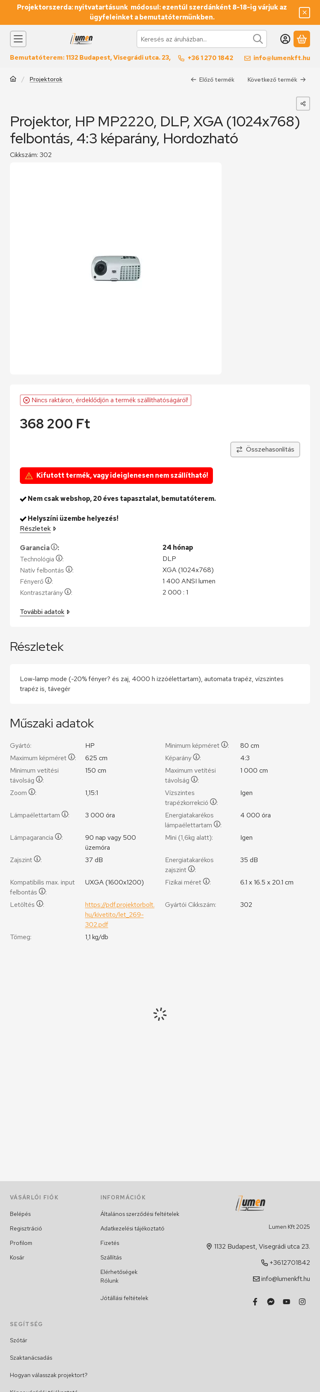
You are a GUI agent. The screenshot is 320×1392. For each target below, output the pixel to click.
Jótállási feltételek (124, 1298)
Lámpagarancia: (36, 837)
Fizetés (109, 1243)
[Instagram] (302, 1302)
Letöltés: (27, 904)
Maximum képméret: (43, 758)
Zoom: (23, 792)
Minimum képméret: (197, 745)
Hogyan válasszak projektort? (49, 1375)
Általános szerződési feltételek (139, 1214)
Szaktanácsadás (31, 1357)
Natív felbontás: (47, 570)
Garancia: (39, 548)
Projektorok (46, 79)
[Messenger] (271, 1302)
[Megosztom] (303, 104)
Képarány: (183, 758)
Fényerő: (36, 582)
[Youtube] (286, 1302)
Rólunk (109, 1280)
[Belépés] (285, 39)
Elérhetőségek (119, 1272)
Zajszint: (26, 860)
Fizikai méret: (188, 882)
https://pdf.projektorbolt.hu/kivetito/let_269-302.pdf (120, 914)
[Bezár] (304, 12)
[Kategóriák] (18, 39)
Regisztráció (26, 1228)
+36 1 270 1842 (210, 58)
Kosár (17, 1257)
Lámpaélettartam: (39, 815)
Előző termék (212, 79)
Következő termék (277, 79)
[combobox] (201, 39)
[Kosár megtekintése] (302, 39)
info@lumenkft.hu (281, 58)
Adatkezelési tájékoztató (132, 1228)
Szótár (18, 1340)
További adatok (45, 612)
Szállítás (111, 1257)
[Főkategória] (13, 80)
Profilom (21, 1243)
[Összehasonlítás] (265, 450)
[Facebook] (255, 1302)
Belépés (20, 1214)
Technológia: (42, 559)
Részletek (38, 528)
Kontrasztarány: (46, 593)
